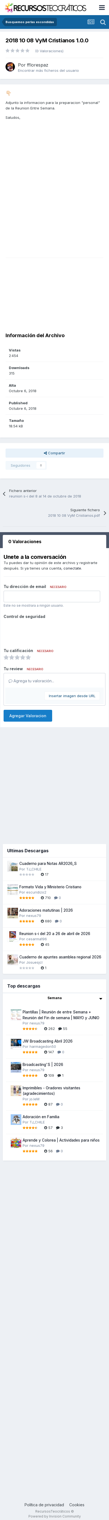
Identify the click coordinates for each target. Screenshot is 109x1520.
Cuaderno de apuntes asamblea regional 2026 (60, 957)
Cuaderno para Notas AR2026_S (48, 863)
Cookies (76, 1504)
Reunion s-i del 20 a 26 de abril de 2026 (54, 933)
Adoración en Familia (41, 1117)
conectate (72, 568)
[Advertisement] (57, 202)
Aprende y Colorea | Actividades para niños (61, 1140)
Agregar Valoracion (27, 715)
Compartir (54, 453)
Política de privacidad (44, 1504)
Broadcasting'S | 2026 (43, 1064)
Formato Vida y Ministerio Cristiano (50, 887)
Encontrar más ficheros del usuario (48, 70)
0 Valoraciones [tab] (24, 541)
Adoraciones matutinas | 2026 (46, 910)
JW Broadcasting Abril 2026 (48, 1041)
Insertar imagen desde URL (72, 696)
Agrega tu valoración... (31, 680)
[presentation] (45, 631)
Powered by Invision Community (54, 1516)
